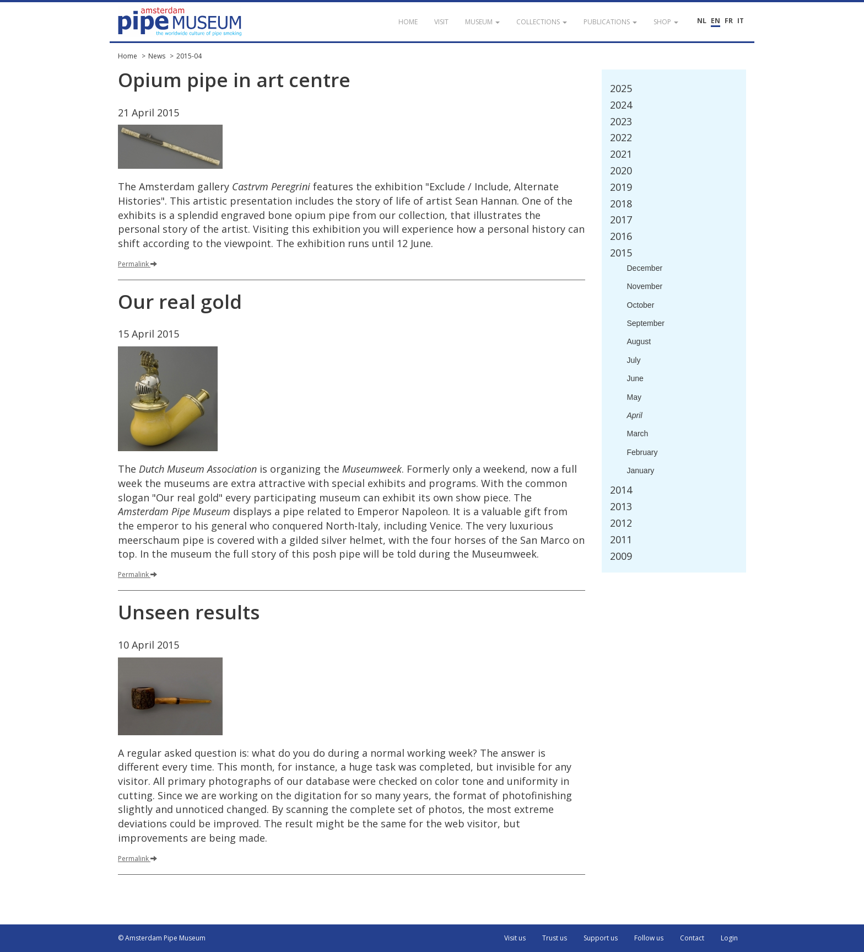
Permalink (137, 264)
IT (740, 20)
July (634, 360)
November (645, 286)
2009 (621, 556)
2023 (621, 121)
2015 (621, 252)
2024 (621, 104)
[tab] (674, 88)
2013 (621, 506)
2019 (621, 187)
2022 (621, 137)
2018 (621, 203)
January (641, 470)
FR (729, 20)
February (642, 452)
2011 (621, 539)
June (635, 378)
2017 (621, 219)
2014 (621, 489)
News (156, 56)
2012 (621, 523)
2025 (621, 88)
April (634, 415)
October (641, 305)
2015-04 (189, 56)
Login (729, 938)
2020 (621, 170)
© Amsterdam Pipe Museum (162, 938)
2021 (621, 154)
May (634, 397)
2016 (621, 236)
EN (715, 20)
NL (701, 20)
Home (127, 56)
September (646, 323)
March (638, 433)
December (645, 268)
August (639, 341)
